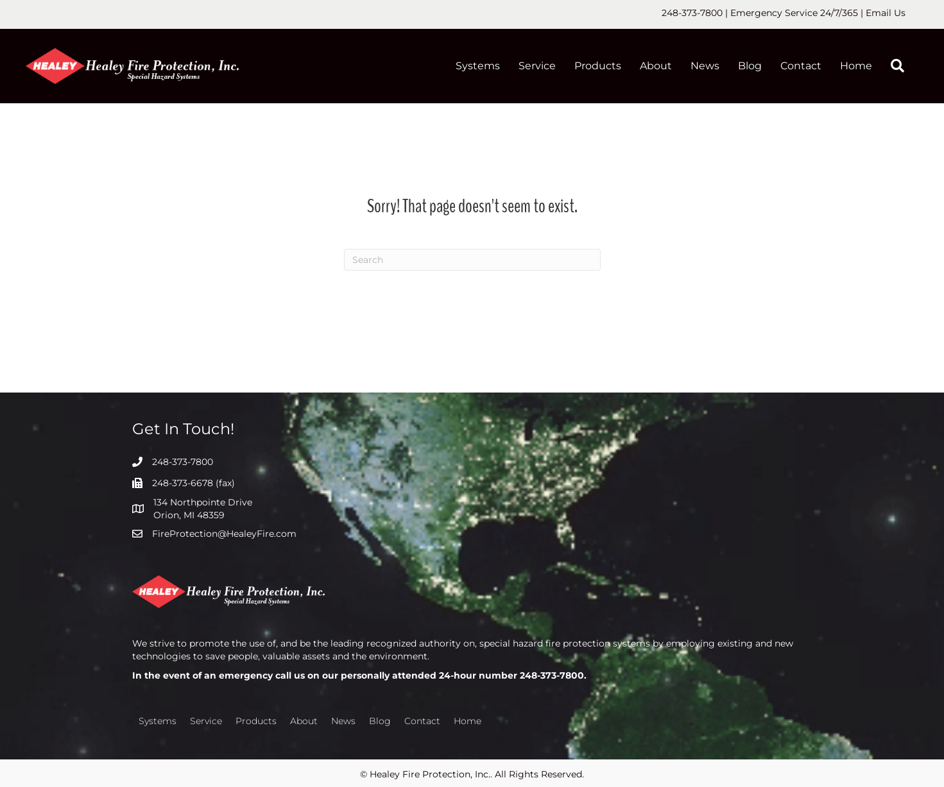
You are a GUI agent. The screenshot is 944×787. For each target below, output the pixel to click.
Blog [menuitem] (750, 66)
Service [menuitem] (537, 66)
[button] (900, 66)
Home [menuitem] (856, 66)
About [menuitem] (656, 66)
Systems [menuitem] (478, 66)
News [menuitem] (705, 66)
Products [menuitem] (597, 66)
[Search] (472, 260)
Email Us (885, 13)
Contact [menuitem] (800, 66)
